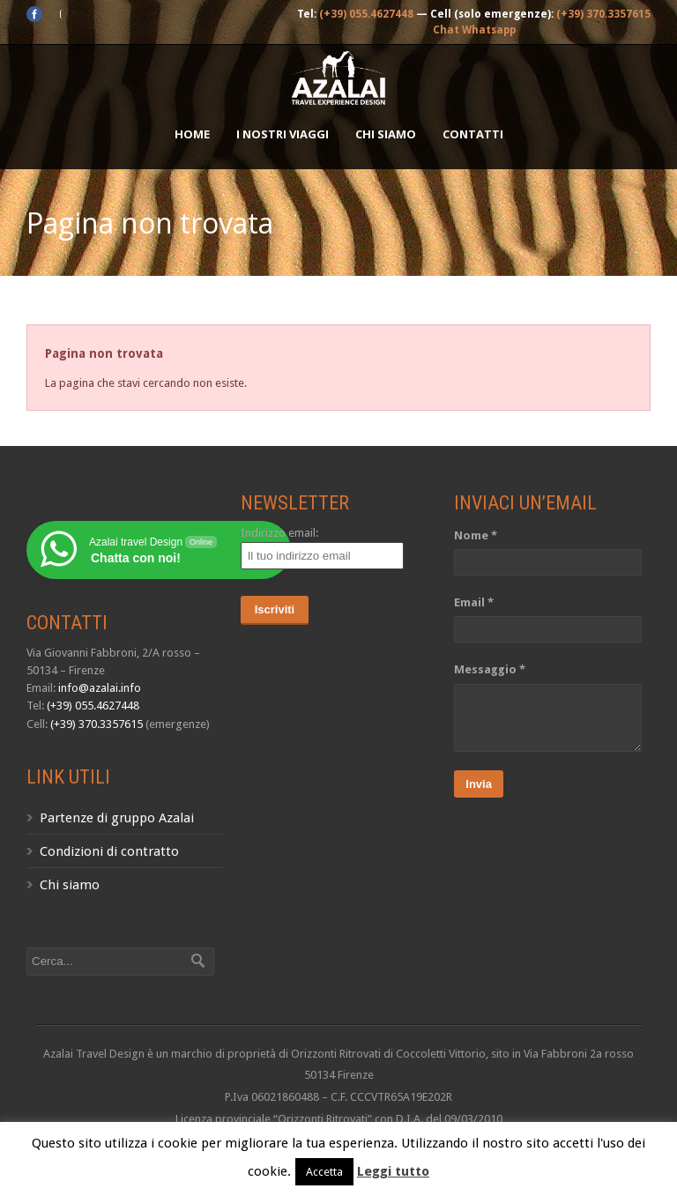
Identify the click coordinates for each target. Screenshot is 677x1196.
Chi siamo (385, 134)
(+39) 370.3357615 (603, 14)
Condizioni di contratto (109, 851)
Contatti (473, 134)
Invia (478, 784)
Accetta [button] (324, 1171)
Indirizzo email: (279, 532)
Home (192, 134)
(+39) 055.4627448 (366, 14)
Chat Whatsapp (474, 30)
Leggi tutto (393, 1171)
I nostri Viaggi (282, 134)
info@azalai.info (99, 688)
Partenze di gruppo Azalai (117, 818)
